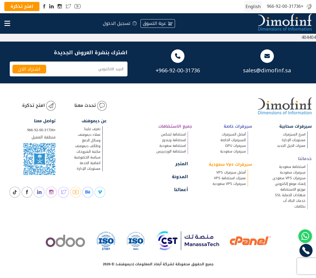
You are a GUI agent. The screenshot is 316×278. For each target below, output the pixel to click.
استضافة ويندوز (174, 140)
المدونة (180, 176)
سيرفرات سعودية (292, 172)
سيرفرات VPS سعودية (229, 183)
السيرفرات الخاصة (233, 140)
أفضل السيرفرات (234, 134)
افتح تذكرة (22, 6)
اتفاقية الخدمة (90, 163)
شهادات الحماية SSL (290, 195)
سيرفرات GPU (235, 145)
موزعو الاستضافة (292, 189)
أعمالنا (181, 189)
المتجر (181, 164)
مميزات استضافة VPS (230, 178)
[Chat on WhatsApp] (305, 236)
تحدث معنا (90, 106)
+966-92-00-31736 (285, 7)
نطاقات (299, 206)
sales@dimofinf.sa (267, 70)
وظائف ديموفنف (87, 146)
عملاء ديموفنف (89, 134)
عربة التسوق (158, 23)
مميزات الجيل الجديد (291, 145)
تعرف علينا (92, 129)
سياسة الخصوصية (87, 157)
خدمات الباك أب (294, 200)
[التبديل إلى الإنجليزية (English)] (253, 7)
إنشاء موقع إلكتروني (290, 183)
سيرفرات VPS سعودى (289, 178)
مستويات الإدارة (293, 140)
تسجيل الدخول (120, 23)
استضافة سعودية (292, 166)
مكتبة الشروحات (88, 151)
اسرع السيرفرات (294, 134)
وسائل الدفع (91, 140)
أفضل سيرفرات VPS (231, 172)
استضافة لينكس (173, 134)
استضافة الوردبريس (171, 151)
